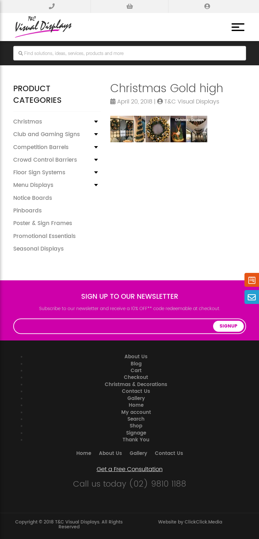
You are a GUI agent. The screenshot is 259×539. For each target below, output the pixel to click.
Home (136, 405)
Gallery (136, 398)
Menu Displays (33, 185)
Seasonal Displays (38, 249)
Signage (136, 433)
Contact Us (136, 391)
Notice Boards (32, 198)
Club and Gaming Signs (46, 134)
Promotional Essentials (44, 236)
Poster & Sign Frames (42, 223)
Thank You (136, 440)
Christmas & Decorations (136, 385)
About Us (135, 357)
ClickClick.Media (203, 522)
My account (136, 412)
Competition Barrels (41, 147)
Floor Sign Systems (39, 173)
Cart (136, 371)
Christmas (27, 122)
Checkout (136, 377)
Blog (136, 364)
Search (136, 419)
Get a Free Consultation (130, 469)
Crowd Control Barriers (45, 160)
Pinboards (27, 211)
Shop (136, 426)
